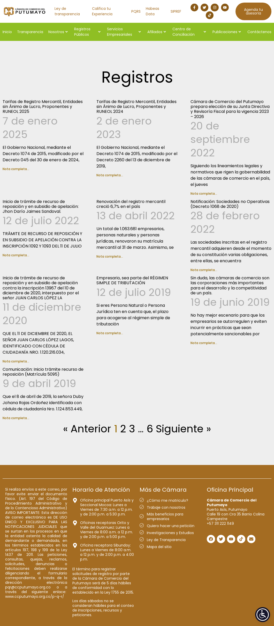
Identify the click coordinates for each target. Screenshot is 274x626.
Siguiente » (183, 428)
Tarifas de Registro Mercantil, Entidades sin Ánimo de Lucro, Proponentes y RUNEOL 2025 (43, 106)
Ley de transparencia (67, 11)
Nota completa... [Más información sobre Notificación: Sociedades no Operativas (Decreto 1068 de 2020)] (204, 270)
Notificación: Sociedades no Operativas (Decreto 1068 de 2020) (230, 204)
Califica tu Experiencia (102, 11)
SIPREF (176, 11)
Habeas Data (152, 11)
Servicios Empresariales (124, 31)
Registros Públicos (87, 31)
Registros (137, 77)
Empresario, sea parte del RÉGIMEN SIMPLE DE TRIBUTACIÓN (132, 280)
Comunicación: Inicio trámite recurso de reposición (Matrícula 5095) (43, 371)
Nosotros (58, 31)
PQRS (136, 11)
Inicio (7, 31)
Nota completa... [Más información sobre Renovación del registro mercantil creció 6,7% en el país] (109, 256)
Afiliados (156, 31)
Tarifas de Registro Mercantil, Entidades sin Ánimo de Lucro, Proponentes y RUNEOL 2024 (136, 106)
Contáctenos (259, 31)
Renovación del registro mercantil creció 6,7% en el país (130, 204)
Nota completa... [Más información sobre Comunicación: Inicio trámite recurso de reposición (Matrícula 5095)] (16, 418)
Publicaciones (226, 31)
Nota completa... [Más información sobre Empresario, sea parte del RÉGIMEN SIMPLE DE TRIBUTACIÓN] (109, 333)
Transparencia (30, 31)
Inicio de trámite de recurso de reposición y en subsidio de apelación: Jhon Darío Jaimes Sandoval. (41, 206)
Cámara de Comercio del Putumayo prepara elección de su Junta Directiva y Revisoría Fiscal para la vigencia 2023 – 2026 (230, 109)
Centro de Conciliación (189, 31)
